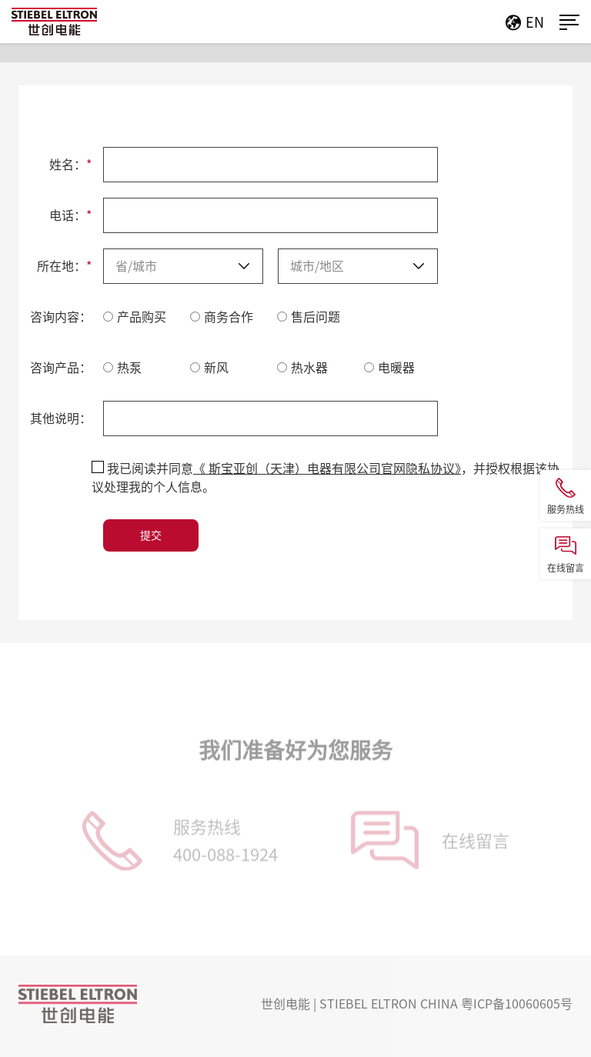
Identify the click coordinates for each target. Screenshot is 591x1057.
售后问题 (308, 317)
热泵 (122, 368)
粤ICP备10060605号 (517, 1004)
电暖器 (389, 368)
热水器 (302, 368)
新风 (209, 368)
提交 (151, 535)
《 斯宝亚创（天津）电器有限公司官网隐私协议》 (327, 468)
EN (529, 22)
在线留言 (475, 843)
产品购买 (134, 317)
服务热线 (225, 846)
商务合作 (221, 317)
